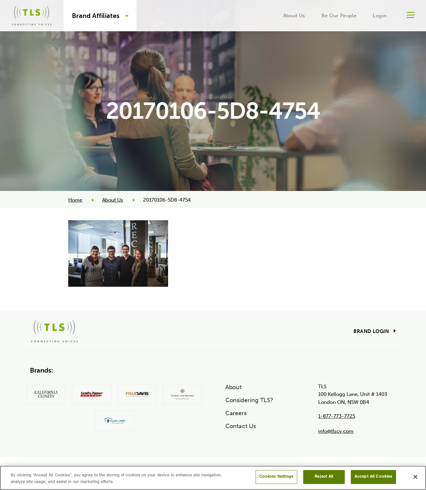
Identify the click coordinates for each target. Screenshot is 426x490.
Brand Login (371, 331)
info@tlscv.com (335, 431)
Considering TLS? (249, 400)
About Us (294, 16)
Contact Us (240, 426)
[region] (213, 478)
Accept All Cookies (373, 477)
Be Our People (338, 16)
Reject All (324, 477)
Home (75, 200)
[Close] (415, 476)
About (233, 387)
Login (379, 16)
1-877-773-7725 (336, 416)
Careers (236, 413)
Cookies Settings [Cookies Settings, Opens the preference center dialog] (276, 477)
